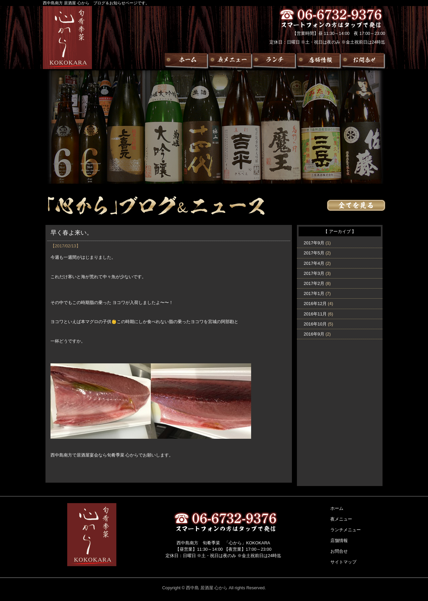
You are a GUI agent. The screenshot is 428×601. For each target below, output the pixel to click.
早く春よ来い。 (71, 232)
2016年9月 (314, 334)
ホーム (336, 508)
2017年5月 (314, 252)
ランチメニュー (345, 529)
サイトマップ (343, 561)
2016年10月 (315, 323)
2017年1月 (314, 293)
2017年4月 (314, 263)
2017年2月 (314, 283)
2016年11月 (315, 313)
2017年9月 (314, 242)
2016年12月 (315, 303)
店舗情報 (339, 540)
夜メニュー (341, 519)
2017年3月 (314, 273)
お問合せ (339, 551)
